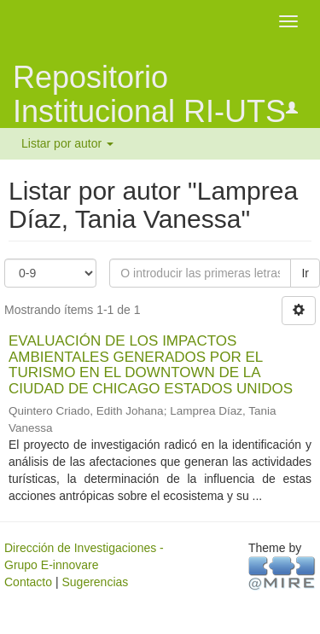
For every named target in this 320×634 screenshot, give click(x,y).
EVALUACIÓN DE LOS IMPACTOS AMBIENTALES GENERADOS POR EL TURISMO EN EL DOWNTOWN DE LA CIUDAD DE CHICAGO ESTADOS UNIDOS (151, 365)
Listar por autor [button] (67, 143)
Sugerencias (94, 582)
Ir (305, 273)
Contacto (28, 582)
